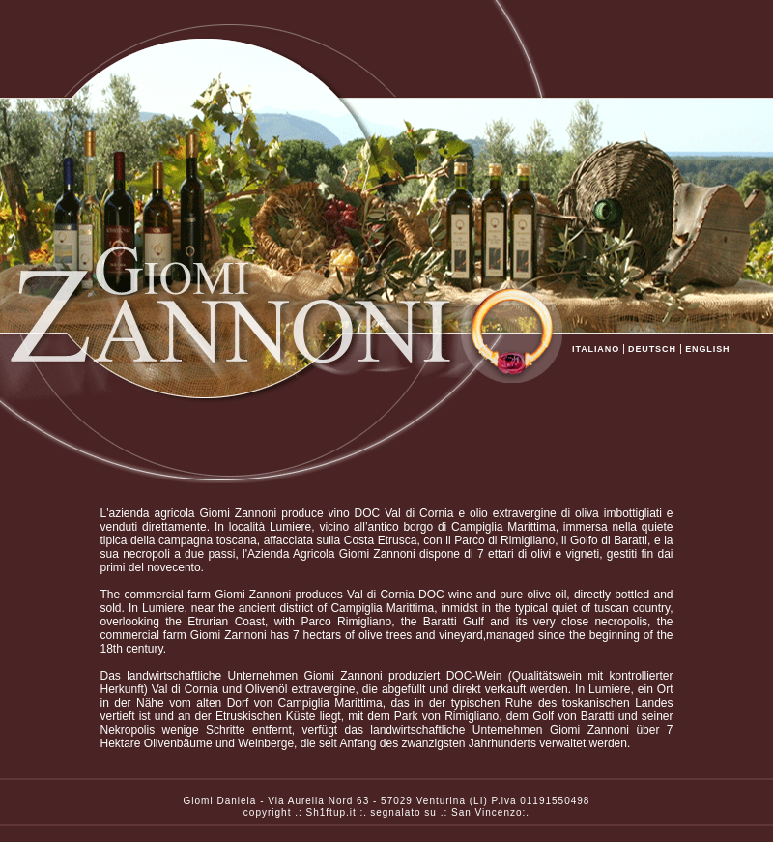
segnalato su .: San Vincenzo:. (450, 812)
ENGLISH (707, 349)
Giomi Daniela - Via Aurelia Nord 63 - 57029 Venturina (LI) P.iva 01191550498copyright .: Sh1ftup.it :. (387, 801)
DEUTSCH (652, 349)
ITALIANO (595, 349)
